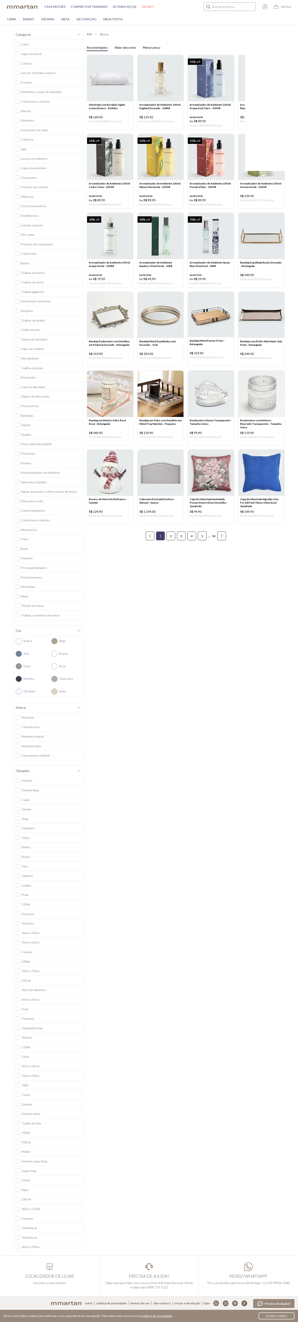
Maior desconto (125, 47)
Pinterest (235, 1303)
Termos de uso (140, 1303)
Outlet (148, 7)
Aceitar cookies (276, 1316)
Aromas (47, 19)
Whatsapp (216, 1303)
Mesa (65, 19)
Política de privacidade (111, 1303)
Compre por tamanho (89, 7)
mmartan (22, 7)
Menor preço (151, 47)
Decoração (86, 19)
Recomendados (97, 47)
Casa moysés (55, 7)
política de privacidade (157, 1316)
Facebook (244, 1303)
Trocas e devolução (187, 1303)
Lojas (207, 1303)
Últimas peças (124, 7)
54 (214, 545)
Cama (11, 19)
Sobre (89, 1303)
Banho (28, 19)
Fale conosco (162, 1303)
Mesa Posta (113, 19)
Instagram (226, 1303)
